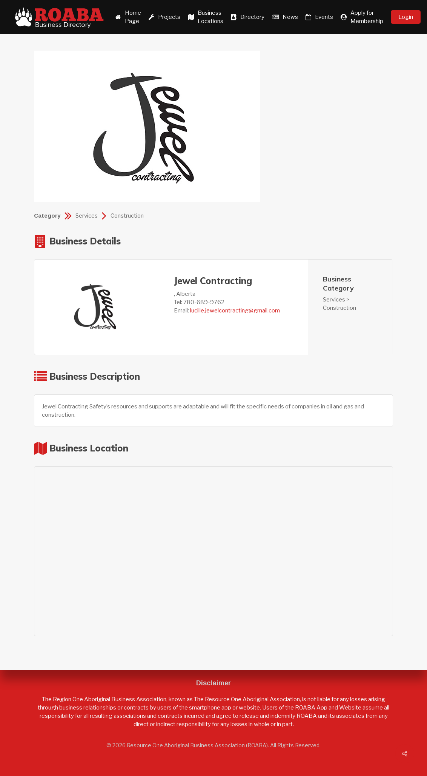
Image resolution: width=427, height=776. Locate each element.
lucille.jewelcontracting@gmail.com (235, 310)
